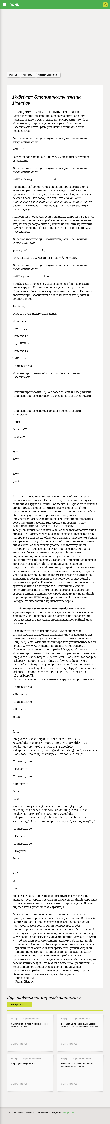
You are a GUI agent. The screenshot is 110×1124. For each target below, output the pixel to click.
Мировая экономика (47, 75)
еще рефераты (19, 1004)
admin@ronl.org (68, 1113)
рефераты (27, 75)
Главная (13, 75)
